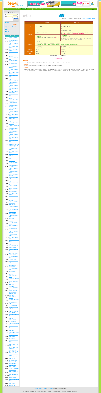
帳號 (6, 14)
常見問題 (41, 9)
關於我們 (18, 9)
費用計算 (30, 9)
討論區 (35, 9)
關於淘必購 (36, 388)
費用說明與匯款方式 (11, 26)
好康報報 (12, 9)
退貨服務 (93, 18)
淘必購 (15, 4)
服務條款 (44, 388)
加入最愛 (86, 4)
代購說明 (24, 8)
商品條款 (40, 388)
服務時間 (8, 29)
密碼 (6, 16)
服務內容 (15, 24)
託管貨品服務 (88, 18)
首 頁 (7, 9)
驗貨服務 (83, 18)
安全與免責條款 (50, 388)
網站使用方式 (9, 22)
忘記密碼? (6, 17)
